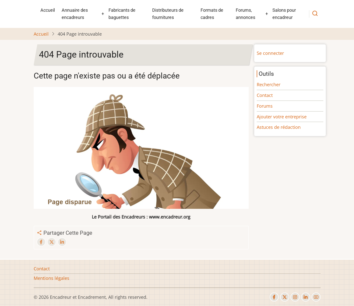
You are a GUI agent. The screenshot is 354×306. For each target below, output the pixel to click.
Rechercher (268, 84)
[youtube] (316, 297)
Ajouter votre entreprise (282, 117)
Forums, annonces (245, 13)
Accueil (47, 10)
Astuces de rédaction (279, 127)
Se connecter (270, 53)
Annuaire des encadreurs (75, 13)
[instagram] (295, 297)
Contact (265, 95)
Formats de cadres (212, 13)
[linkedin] (305, 297)
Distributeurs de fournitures (168, 13)
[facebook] (274, 297)
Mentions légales (51, 278)
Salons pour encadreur (284, 13)
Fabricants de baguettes (122, 13)
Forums (265, 106)
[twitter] (284, 297)
